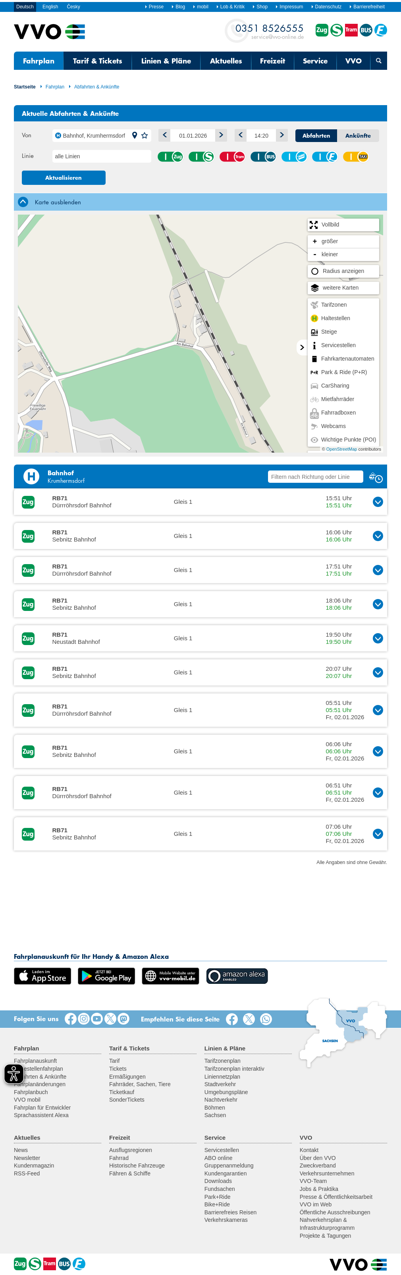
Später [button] (280, 134)
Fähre (325, 157)
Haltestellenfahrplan (38, 1069)
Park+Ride (217, 1197)
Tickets (118, 1069)
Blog (178, 7)
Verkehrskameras (226, 1220)
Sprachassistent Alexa (41, 1115)
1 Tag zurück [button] (162, 134)
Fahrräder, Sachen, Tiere (140, 1084)
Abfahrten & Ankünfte (93, 87)
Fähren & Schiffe (129, 1173)
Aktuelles (226, 61)
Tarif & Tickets (97, 61)
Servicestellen (221, 1150)
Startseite (25, 87)
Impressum (289, 7)
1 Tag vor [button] (219, 134)
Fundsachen (219, 1189)
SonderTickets (127, 1099)
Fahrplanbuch (31, 1092)
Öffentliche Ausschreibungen (335, 1212)
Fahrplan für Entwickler (42, 1107)
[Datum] (192, 135)
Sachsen (215, 1115)
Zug (170, 157)
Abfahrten (316, 136)
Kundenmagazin (34, 1165)
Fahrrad (119, 1158)
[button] (134, 135)
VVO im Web (316, 1204)
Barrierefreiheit (367, 7)
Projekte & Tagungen (325, 1236)
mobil (200, 7)
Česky (73, 7)
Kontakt (309, 1150)
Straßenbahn (232, 157)
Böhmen (214, 1107)
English (50, 7)
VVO (353, 61)
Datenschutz (326, 7)
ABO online (218, 1158)
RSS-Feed (27, 1173)
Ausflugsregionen (130, 1150)
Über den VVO (318, 1158)
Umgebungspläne (226, 1092)
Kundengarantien (225, 1173)
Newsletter (27, 1158)
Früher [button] (239, 134)
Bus (263, 157)
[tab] (200, 202)
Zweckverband (318, 1165)
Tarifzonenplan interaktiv (234, 1069)
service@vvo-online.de (269, 31)
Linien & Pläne (166, 61)
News (21, 1150)
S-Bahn (201, 157)
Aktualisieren (63, 178)
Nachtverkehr (220, 1099)
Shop (260, 7)
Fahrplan (38, 61)
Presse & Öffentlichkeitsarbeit (336, 1197)
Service (315, 61)
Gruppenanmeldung (229, 1165)
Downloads (218, 1181)
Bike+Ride (217, 1204)
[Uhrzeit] (261, 135)
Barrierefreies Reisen (230, 1212)
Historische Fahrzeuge (137, 1165)
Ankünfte (358, 136)
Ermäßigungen (127, 1076)
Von (26, 134)
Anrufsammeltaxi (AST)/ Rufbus (356, 157)
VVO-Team (313, 1181)
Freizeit (272, 61)
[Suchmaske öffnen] (378, 61)
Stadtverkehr (220, 1084)
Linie (28, 155)
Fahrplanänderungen (40, 1084)
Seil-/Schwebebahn (294, 157)
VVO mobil (27, 1099)
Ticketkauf (121, 1092)
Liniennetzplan (222, 1076)
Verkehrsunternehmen (327, 1173)
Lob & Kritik (230, 7)
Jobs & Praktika (319, 1189)
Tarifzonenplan (222, 1061)
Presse (154, 7)
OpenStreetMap (341, 449)
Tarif (114, 1061)
